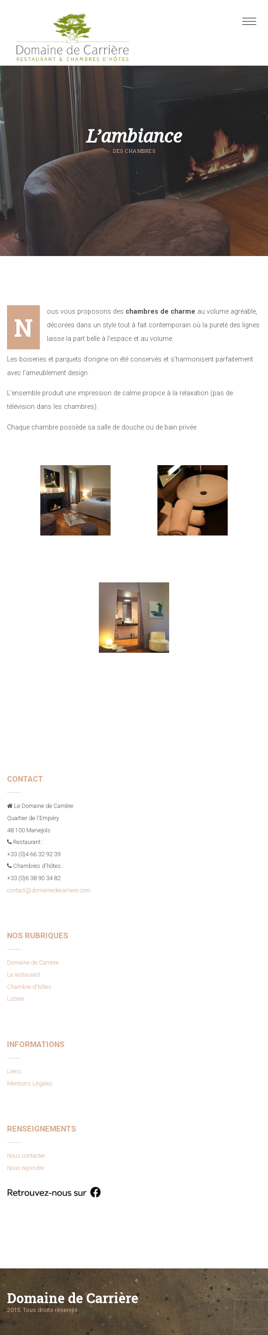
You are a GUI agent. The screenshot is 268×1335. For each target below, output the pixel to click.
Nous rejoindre (25, 1167)
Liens (14, 1071)
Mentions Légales (29, 1083)
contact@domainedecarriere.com (48, 890)
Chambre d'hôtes (29, 986)
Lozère (15, 998)
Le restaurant (23, 974)
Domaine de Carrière (33, 962)
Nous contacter (26, 1155)
